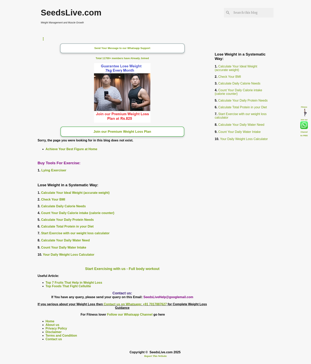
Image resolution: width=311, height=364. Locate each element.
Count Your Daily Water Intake (63, 247)
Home (50, 321)
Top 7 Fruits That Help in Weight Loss (74, 282)
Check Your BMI (53, 199)
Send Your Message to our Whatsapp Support (122, 48)
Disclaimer (54, 332)
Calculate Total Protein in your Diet (67, 226)
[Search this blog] (253, 12)
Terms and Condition (61, 335)
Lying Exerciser (53, 170)
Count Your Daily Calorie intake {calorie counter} (77, 213)
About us (52, 325)
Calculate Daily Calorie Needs (63, 206)
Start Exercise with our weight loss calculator (75, 233)
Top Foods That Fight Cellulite (68, 286)
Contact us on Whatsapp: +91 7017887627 (135, 304)
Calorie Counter (94, 38)
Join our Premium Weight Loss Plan (122, 131)
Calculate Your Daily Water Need (65, 240)
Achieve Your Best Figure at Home (71, 149)
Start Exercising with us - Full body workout (122, 269)
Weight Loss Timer (56, 38)
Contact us (54, 339)
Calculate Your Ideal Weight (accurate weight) (75, 192)
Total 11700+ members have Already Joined (122, 58)
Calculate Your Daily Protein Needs (67, 219)
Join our (304, 119)
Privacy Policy (56, 328)
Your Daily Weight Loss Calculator (68, 254)
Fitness (304, 106)
